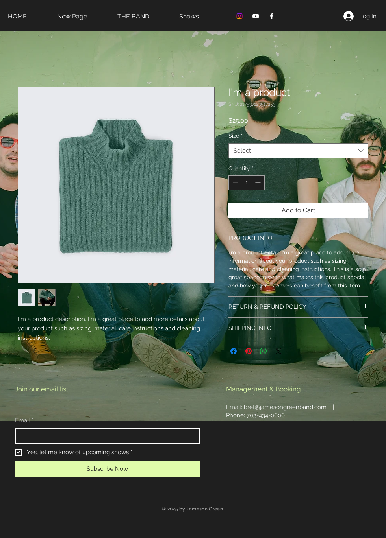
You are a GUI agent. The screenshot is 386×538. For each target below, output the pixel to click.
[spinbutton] (246, 183)
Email (24, 420)
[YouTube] (256, 16)
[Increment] (259, 183)
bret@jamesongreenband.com (285, 407)
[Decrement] (234, 183)
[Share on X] (278, 351)
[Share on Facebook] (233, 351)
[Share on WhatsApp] (263, 351)
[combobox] (298, 150)
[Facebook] (272, 16)
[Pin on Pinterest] (248, 351)
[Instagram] (239, 16)
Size (235, 136)
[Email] (105, 436)
